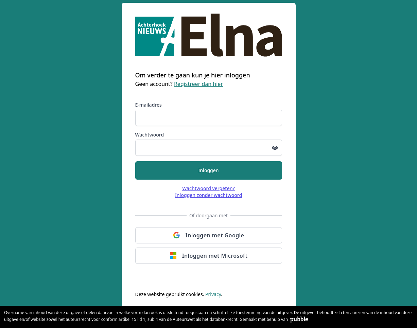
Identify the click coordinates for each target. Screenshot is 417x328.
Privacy (213, 294)
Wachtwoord (149, 134)
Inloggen (208, 170)
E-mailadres (148, 105)
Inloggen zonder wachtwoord (208, 195)
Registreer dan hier (198, 84)
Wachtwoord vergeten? (208, 188)
